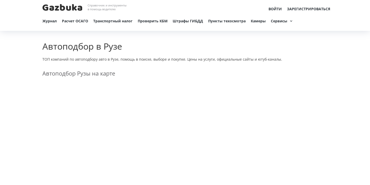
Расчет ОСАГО (75, 20)
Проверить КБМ (153, 20)
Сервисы (279, 20)
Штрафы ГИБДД (188, 20)
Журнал (49, 20)
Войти (275, 8)
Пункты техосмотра (227, 20)
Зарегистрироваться (308, 8)
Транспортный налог (113, 20)
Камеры (258, 20)
